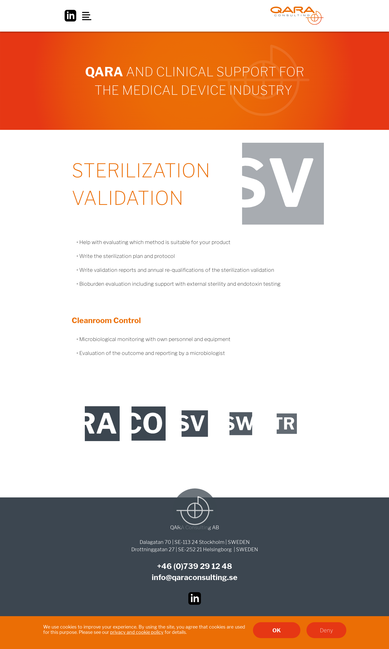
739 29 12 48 (207, 566)
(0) (178, 566)
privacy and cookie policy (137, 632)
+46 (165, 566)
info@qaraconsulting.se (195, 577)
